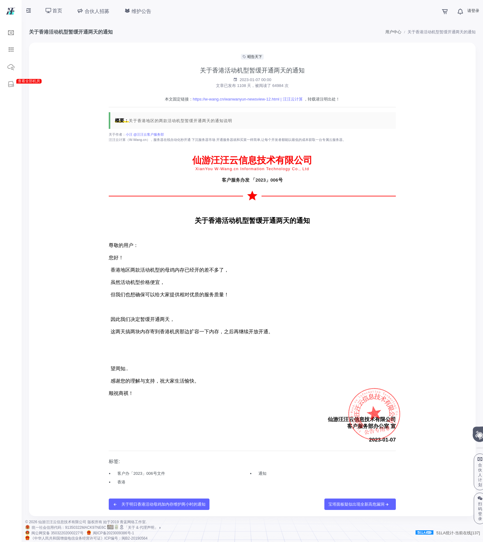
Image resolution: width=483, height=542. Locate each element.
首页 (54, 10)
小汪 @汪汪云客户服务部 (145, 134)
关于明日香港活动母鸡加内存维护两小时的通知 (159, 504)
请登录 (473, 10)
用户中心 (393, 32)
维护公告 (137, 10)
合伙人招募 (93, 10)
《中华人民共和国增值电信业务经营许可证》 (89, 538)
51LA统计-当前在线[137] (448, 532)
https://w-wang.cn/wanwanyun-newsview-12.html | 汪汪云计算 (248, 99)
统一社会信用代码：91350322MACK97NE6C (69, 527)
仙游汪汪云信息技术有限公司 (62, 522)
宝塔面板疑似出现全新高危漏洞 (358, 504)
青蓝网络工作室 (133, 522)
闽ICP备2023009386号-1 (113, 533)
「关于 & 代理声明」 (140, 527)
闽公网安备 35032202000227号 (57, 533)
